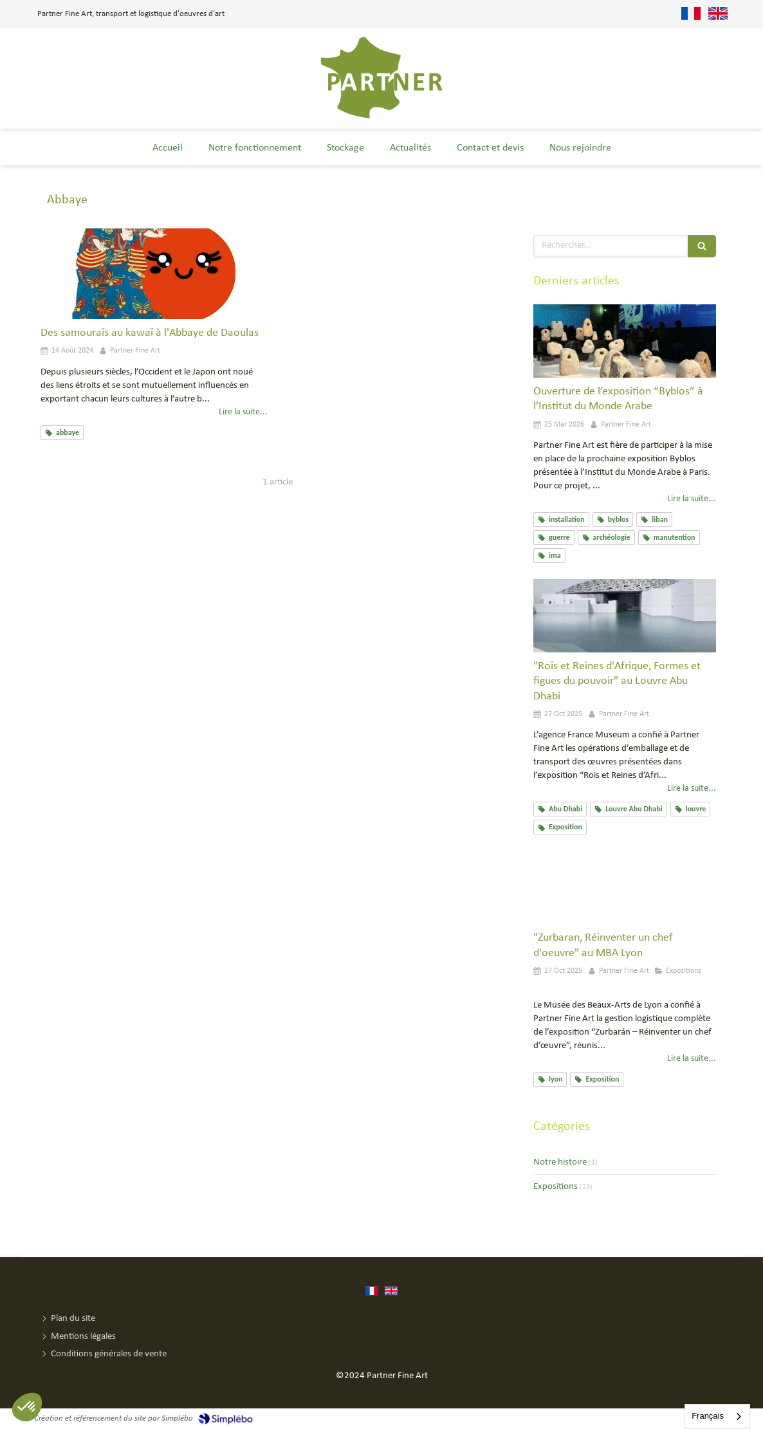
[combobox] (717, 1416)
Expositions (555, 1187)
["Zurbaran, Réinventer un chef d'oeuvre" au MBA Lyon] (624, 888)
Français (708, 1416)
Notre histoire (560, 1162)
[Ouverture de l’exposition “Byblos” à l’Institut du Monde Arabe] (624, 341)
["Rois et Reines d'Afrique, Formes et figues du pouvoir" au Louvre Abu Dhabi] (624, 615)
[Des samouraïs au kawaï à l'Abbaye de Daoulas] (154, 273)
